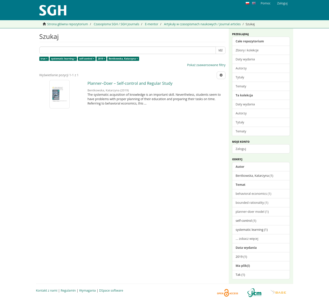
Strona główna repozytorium (67, 24)
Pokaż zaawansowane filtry (206, 65)
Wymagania (87, 290)
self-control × (86, 58)
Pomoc (266, 3)
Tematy (241, 86)
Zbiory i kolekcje (247, 50)
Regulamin (68, 290)
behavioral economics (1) (253, 193)
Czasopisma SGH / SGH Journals (116, 24)
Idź (220, 50)
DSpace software (111, 290)
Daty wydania (245, 59)
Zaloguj (241, 149)
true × (44, 58)
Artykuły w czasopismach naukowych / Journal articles (202, 24)
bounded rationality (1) (252, 202)
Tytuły (240, 77)
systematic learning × (63, 58)
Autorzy (241, 68)
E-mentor (151, 24)
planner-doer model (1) (252, 211)
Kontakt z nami (46, 290)
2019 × (101, 58)
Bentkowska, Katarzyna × (123, 58)
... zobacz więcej (247, 238)
